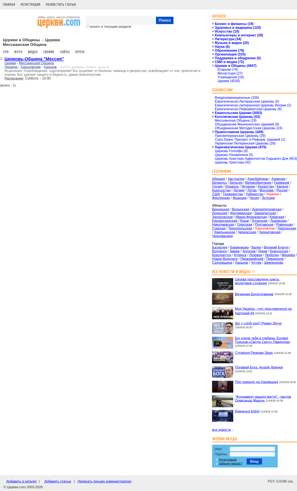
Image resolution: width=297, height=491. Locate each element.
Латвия (238, 190)
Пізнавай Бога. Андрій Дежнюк (259, 367)
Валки (256, 247)
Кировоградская (224, 221)
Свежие (48, 52)
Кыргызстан (221, 190)
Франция (240, 198)
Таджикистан (233, 194)
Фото (18, 52)
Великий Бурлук (276, 247)
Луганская (260, 221)
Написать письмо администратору (104, 481)
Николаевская (223, 224)
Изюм (262, 251)
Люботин (272, 255)
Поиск (165, 20)
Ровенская (284, 224)
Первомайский (251, 259)
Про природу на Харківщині (256, 382)
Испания (248, 186)
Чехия (254, 198)
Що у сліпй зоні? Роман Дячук (258, 323)
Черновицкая (222, 236)
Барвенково (239, 247)
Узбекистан (254, 194)
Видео (33, 52)
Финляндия (221, 198)
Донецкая (219, 213)
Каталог (219, 16)
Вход (254, 461)
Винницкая (220, 209)
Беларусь (219, 182)
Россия (281, 190)
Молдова (267, 190)
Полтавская (264, 224)
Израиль (232, 186)
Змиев (235, 251)
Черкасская (247, 232)
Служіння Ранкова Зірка (254, 353)
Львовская (278, 221)
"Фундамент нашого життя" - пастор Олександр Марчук (263, 398)
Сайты (65, 52)
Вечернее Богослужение (254, 294)
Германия (281, 182)
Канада (282, 186)
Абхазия (218, 179)
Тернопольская (240, 228)
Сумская (218, 228)
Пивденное (275, 259)
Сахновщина (222, 262)
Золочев (248, 251)
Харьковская (30, 67)
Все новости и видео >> (233, 271)
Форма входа (224, 438)
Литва (252, 190)
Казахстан (266, 186)
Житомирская (241, 213)
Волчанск (219, 251)
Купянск (240, 255)
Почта (80, 52)
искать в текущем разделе (108, 26)
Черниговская (269, 232)
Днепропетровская (266, 209)
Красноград (279, 251)
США (216, 194)
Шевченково (273, 262)
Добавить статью (57, 481)
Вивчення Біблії (247, 411)
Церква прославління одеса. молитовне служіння (257, 281)
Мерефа (288, 255)
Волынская (240, 209)
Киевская (277, 217)
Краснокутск (221, 255)
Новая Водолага (225, 259)
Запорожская (222, 217)
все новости (221, 430)
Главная (9, 4)
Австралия (236, 179)
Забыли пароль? (230, 463)
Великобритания (258, 182)
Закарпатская (265, 213)
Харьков (50, 67)
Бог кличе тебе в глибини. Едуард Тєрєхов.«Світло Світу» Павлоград (262, 340)
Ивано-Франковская (251, 217)
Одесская (244, 224)
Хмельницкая (224, 232)
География (221, 171)
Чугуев (256, 262)
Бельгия (236, 182)
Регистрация (30, 4)
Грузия (217, 186)
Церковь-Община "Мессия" (34, 58)
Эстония (268, 198)
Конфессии (222, 90)
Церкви (10, 63)
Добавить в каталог (21, 481)
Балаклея (219, 247)
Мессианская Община (36, 63)
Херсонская (287, 228)
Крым (244, 221)
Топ (5, 52)
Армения (278, 179)
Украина (10, 67)
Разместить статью (61, 4)
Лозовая (255, 255)
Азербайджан (258, 179)
